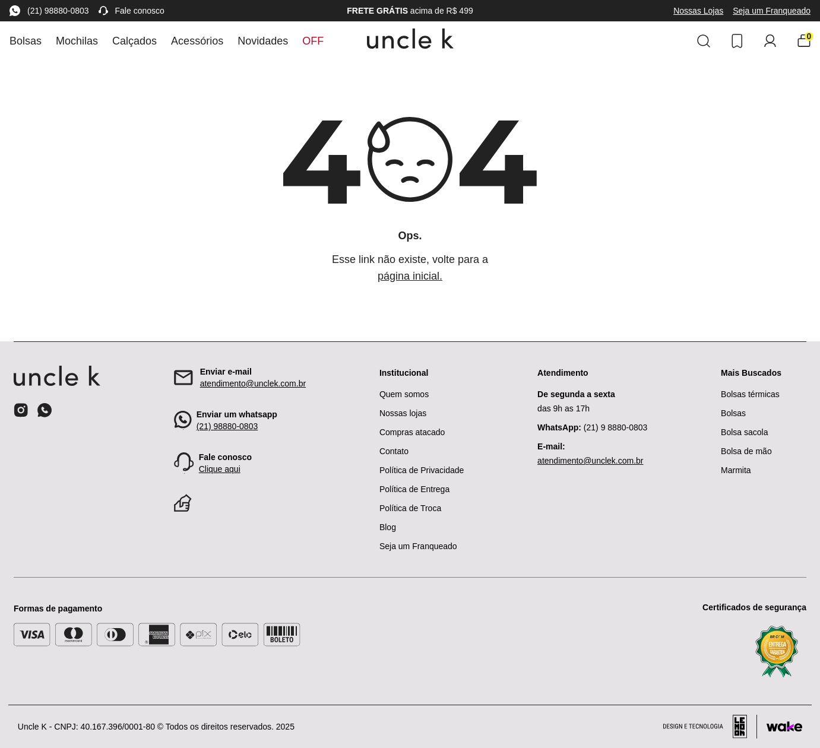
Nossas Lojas (698, 10)
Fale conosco (131, 10)
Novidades (263, 41)
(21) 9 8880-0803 (592, 427)
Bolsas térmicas (750, 394)
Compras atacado (412, 432)
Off (313, 41)
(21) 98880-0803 (49, 10)
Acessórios (197, 41)
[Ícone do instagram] (21, 410)
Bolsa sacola (744, 432)
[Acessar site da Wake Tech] (784, 726)
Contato (394, 451)
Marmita (736, 470)
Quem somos (404, 394)
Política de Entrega (414, 489)
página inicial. (410, 276)
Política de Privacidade (421, 470)
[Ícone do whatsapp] (44, 409)
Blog (387, 527)
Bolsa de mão (746, 451)
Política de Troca (410, 508)
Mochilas (77, 41)
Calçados (134, 41)
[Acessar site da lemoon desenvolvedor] (710, 727)
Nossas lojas (402, 413)
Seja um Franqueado (771, 10)
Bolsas (26, 41)
